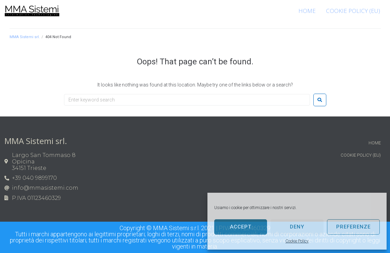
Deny (297, 227)
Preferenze (353, 227)
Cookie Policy (297, 241)
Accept (240, 227)
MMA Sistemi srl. (25, 37)
